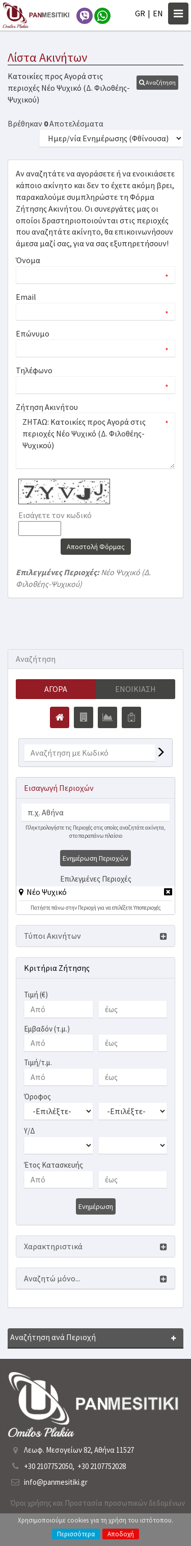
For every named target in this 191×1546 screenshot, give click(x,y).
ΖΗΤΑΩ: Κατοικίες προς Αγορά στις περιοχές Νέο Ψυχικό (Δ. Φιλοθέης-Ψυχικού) (95, 441)
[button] (157, 82)
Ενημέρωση (95, 1206)
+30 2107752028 (101, 1466)
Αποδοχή (120, 1534)
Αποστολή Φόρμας (96, 546)
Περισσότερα (76, 1534)
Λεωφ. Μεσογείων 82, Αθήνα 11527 (79, 1450)
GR (140, 13)
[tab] (95, 893)
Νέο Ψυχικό (46, 892)
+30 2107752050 (48, 1466)
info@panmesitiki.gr (56, 1482)
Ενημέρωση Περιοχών (95, 858)
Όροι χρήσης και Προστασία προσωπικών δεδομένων (97, 1503)
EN (158, 13)
